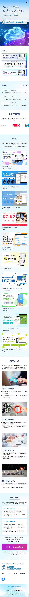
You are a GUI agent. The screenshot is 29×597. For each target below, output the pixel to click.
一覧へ (24, 85)
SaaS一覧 (9, 590)
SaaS (9, 574)
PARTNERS (23, 574)
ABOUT (15, 574)
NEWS (3, 574)
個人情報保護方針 (17, 590)
